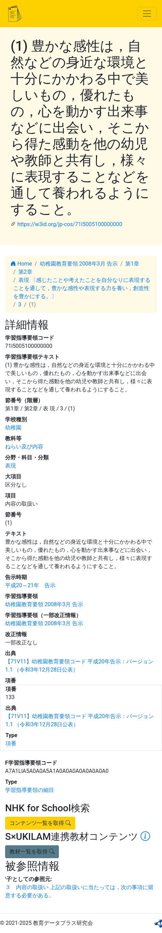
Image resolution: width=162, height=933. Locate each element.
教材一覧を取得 (32, 851)
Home (21, 263)
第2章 (25, 272)
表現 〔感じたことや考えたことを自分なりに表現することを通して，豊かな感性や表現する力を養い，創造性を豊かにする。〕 (81, 288)
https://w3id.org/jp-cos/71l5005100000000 (69, 224)
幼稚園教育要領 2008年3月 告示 (79, 263)
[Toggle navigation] (147, 13)
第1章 (132, 263)
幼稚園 (13, 427)
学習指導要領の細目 (29, 790)
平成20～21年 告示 (30, 585)
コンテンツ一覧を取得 (40, 823)
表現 (10, 465)
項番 (10, 743)
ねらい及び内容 (24, 446)
